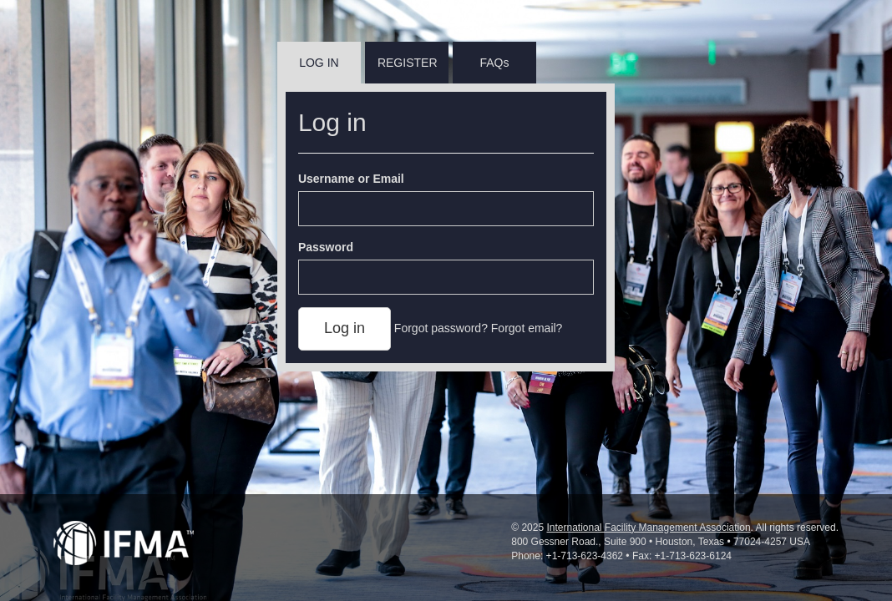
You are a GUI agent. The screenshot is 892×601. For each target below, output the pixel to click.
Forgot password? (441, 328)
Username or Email (351, 178)
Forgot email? (527, 328)
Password (325, 247)
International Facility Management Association (648, 527)
